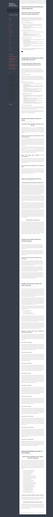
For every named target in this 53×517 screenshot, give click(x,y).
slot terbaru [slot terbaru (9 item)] (14, 99)
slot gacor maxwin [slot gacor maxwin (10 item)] (15, 96)
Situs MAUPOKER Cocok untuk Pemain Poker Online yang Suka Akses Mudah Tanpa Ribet (13, 63)
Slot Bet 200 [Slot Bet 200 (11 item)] (10, 89)
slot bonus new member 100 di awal (33, 69)
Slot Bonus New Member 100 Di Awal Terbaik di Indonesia (33, 242)
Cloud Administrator (29, 121)
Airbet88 (10, 21)
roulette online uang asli (11, 33)
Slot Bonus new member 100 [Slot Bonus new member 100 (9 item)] (12, 91)
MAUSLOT (23, 49)
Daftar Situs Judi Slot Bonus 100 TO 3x (32, 179)
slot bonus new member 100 (37, 186)
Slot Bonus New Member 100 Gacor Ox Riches (32, 119)
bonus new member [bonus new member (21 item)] (11, 75)
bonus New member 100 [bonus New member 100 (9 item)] (11, 76)
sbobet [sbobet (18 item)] (9, 83)
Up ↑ (43, 515)
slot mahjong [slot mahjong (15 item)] (10, 97)
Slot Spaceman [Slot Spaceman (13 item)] (10, 99)
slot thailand (10, 44)
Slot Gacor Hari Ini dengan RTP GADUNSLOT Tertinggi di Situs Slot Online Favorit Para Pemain (13, 70)
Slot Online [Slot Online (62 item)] (10, 98)
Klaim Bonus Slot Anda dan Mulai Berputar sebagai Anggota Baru (31, 7)
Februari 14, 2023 (24, 289)
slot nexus (10, 43)
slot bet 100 (10, 40)
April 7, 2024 (23, 121)
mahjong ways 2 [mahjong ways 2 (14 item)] (10, 82)
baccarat (10, 23)
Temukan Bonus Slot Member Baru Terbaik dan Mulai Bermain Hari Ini (32, 58)
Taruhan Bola (10, 50)
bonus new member (28, 468)
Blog (9, 24)
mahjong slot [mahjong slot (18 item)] (10, 81)
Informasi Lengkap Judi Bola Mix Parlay (12, 5)
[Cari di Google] (22, 51)
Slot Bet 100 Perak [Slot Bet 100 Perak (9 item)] (14, 88)
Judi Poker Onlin (10, 30)
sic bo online (10, 34)
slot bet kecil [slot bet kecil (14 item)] (14, 89)
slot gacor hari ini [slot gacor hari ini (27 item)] (10, 96)
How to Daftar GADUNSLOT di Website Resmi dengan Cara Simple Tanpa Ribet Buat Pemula (13, 60)
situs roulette (10, 37)
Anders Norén (40, 515)
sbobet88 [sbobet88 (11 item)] (12, 83)
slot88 (9, 47)
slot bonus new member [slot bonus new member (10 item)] (14, 90)
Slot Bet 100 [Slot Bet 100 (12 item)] (10, 88)
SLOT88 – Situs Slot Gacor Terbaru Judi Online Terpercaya (32, 287)
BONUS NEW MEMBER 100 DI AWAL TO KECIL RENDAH (33, 454)
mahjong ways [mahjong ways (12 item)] (14, 81)
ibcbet (9, 27)
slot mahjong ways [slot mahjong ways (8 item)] (14, 97)
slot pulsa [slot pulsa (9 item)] (13, 98)
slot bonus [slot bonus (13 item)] (10, 90)
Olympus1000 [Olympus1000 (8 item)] (14, 82)
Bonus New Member (31, 127)
